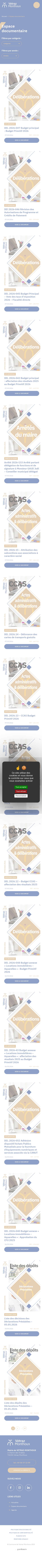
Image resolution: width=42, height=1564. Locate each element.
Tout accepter (21, 787)
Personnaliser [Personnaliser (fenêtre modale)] (21, 796)
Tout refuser (21, 791)
